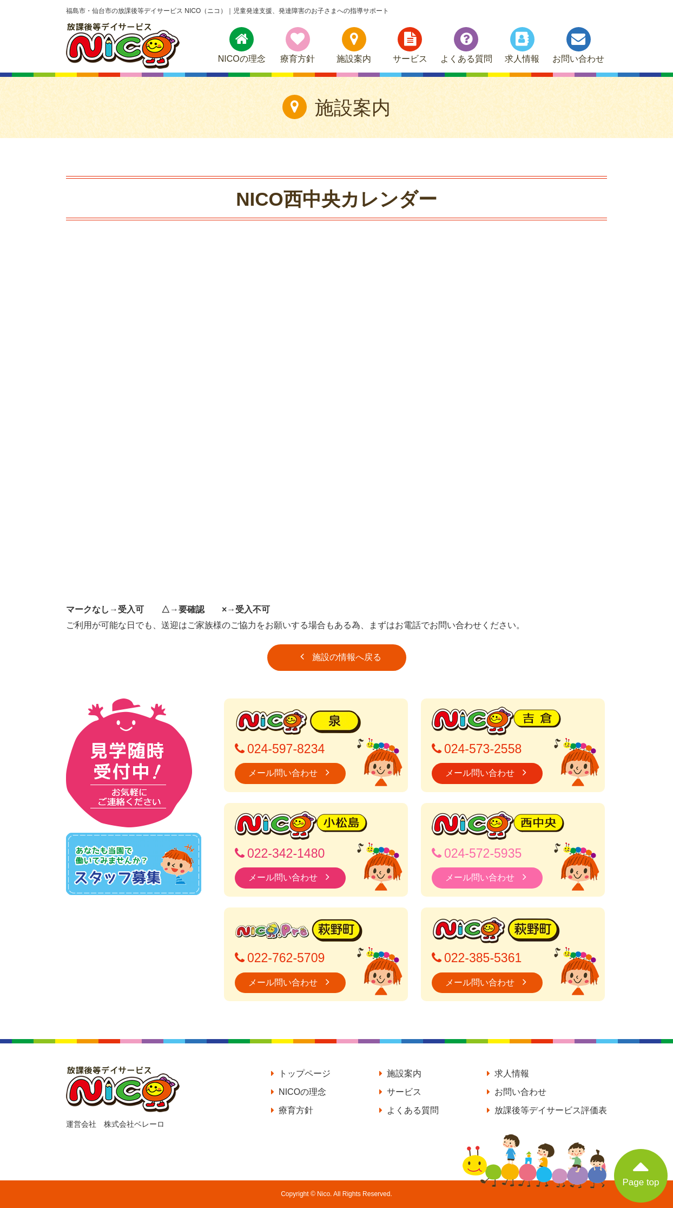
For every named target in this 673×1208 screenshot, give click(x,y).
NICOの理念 (242, 45)
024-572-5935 (477, 853)
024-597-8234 (280, 749)
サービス (410, 45)
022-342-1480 (280, 853)
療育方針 (297, 45)
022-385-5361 (477, 958)
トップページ (301, 1073)
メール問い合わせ (290, 772)
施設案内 (353, 45)
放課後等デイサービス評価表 (547, 1110)
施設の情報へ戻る (336, 656)
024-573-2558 (477, 749)
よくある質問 (466, 45)
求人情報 (522, 45)
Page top (641, 1168)
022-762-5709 (280, 958)
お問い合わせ (578, 45)
